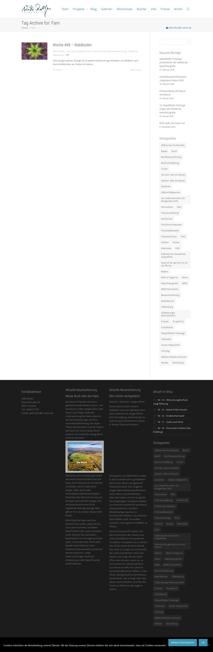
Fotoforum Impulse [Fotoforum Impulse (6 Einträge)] (171, 224)
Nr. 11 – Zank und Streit (170, 422)
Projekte (79, 9)
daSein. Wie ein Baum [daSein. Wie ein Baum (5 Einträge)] (173, 180)
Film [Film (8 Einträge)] (179, 207)
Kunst (103, 51)
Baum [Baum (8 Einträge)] (164, 151)
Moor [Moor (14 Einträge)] (185, 277)
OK (203, 642)
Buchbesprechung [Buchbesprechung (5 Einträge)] (171, 157)
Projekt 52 (81, 51)
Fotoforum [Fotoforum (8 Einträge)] (166, 218)
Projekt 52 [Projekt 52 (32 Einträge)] (178, 321)
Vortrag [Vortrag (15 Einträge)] (165, 350)
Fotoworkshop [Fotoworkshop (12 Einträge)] (169, 236)
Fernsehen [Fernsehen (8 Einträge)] (167, 207)
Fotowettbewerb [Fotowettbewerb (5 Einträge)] (170, 230)
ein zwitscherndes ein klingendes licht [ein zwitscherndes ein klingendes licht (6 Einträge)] (173, 199)
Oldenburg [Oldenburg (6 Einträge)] (167, 306)
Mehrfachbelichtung (117, 51)
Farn (89, 51)
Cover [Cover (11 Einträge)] (164, 168)
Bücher (142, 9)
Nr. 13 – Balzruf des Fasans (173, 409)
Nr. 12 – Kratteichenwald (171, 415)
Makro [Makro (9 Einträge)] (164, 271)
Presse (165, 9)
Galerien (106, 9)
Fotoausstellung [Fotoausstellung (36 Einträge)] (170, 212)
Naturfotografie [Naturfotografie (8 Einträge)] (169, 283)
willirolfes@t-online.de (178, 27)
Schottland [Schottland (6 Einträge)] (167, 327)
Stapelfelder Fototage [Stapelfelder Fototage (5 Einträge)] (173, 333)
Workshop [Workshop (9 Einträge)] (178, 362)
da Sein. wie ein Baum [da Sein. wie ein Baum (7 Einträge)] (173, 174)
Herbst (96, 51)
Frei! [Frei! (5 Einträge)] (183, 236)
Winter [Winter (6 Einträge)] (164, 362)
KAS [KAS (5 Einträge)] (177, 248)
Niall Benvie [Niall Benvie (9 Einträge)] (167, 301)
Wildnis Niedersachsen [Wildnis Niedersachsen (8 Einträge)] (173, 356)
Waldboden (58, 55)
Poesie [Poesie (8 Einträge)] (165, 321)
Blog (93, 9)
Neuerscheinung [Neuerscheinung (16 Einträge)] (170, 295)
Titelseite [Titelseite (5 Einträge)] (166, 339)
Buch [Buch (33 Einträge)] (174, 151)
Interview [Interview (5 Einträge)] (166, 248)
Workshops (125, 9)
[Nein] (208, 644)
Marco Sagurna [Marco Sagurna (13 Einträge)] (169, 277)
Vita (153, 9)
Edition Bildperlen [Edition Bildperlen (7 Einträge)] (170, 192)
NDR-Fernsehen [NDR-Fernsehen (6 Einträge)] (169, 289)
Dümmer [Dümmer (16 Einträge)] (166, 186)
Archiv (178, 9)
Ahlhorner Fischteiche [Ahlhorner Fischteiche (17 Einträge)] (173, 145)
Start (65, 9)
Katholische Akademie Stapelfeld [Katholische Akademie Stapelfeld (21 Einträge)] (173, 255)
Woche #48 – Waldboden (72, 45)
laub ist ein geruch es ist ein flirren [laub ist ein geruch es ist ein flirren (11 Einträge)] (174, 264)
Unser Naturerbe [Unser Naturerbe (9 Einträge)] (170, 345)
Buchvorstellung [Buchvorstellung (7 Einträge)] (170, 162)
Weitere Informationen (182, 642)
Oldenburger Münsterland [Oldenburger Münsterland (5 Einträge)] (168, 314)
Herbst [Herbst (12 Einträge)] (165, 242)
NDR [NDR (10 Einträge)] (184, 283)
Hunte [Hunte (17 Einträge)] (176, 242)
